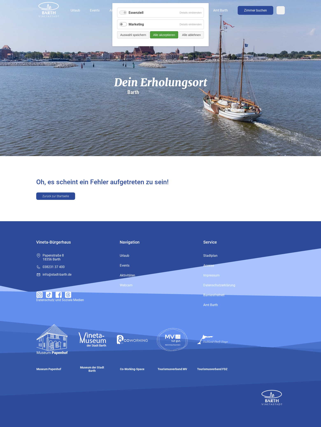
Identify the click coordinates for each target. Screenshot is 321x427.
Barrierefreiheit (213, 295)
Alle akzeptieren (164, 35)
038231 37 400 (54, 267)
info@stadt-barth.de (57, 274)
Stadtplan (210, 256)
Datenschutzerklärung (219, 285)
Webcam (281, 10)
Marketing (136, 24)
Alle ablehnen (191, 35)
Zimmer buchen (255, 10)
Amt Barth (220, 10)
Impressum (211, 275)
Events (95, 10)
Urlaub (75, 10)
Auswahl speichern (133, 35)
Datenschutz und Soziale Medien (60, 300)
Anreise (208, 265)
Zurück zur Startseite (55, 196)
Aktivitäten (127, 275)
